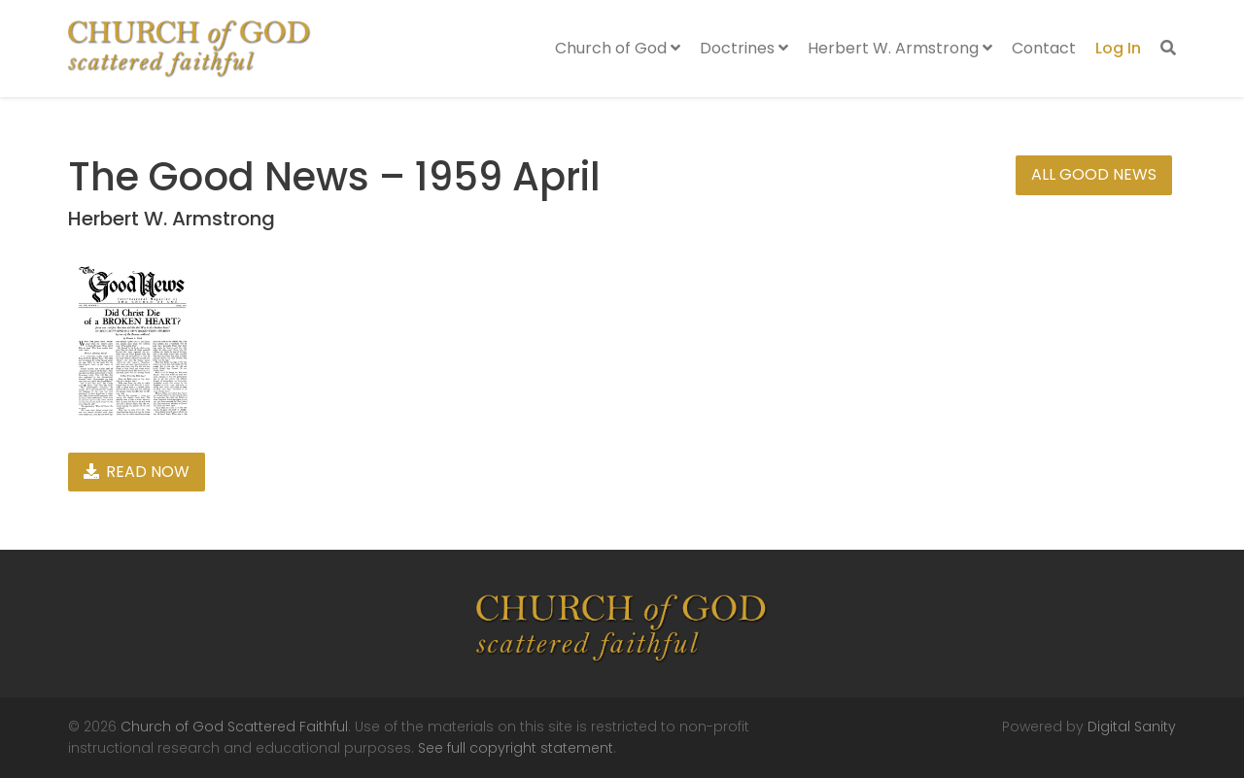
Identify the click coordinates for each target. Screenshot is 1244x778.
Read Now (137, 471)
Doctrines (744, 48)
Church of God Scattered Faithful (234, 726)
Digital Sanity (1132, 726)
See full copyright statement (515, 748)
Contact (1044, 48)
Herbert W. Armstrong (900, 48)
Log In (1118, 48)
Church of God (617, 48)
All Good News (1094, 174)
